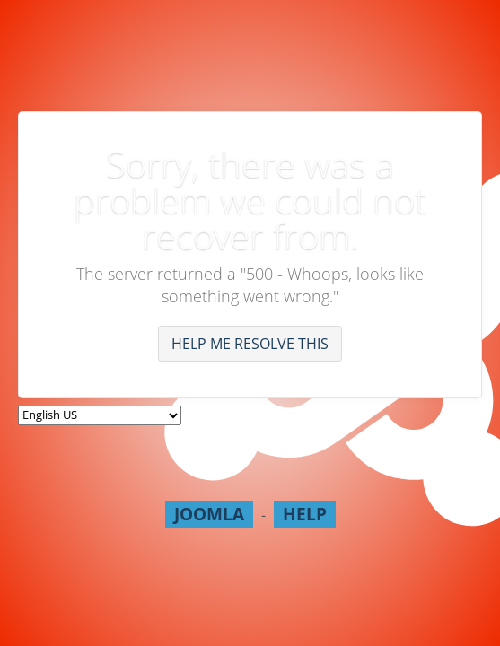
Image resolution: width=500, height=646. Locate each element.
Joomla (209, 514)
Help (305, 514)
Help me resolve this (250, 344)
